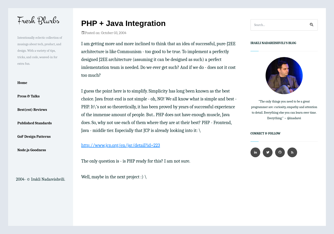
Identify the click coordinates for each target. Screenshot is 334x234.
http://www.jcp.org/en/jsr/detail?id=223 (120, 145)
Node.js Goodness (31, 150)
